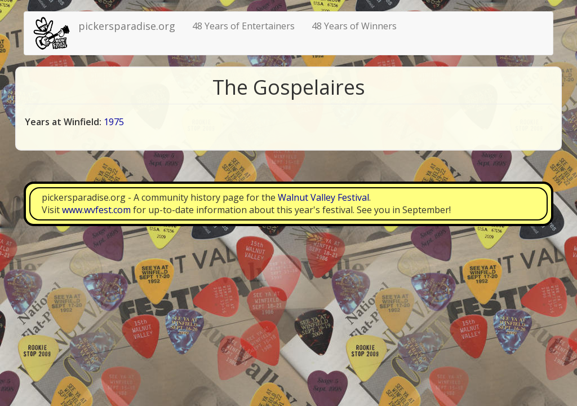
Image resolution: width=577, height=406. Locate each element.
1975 (114, 122)
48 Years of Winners (354, 26)
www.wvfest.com (96, 210)
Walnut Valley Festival (323, 197)
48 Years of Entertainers (243, 26)
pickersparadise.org (126, 26)
